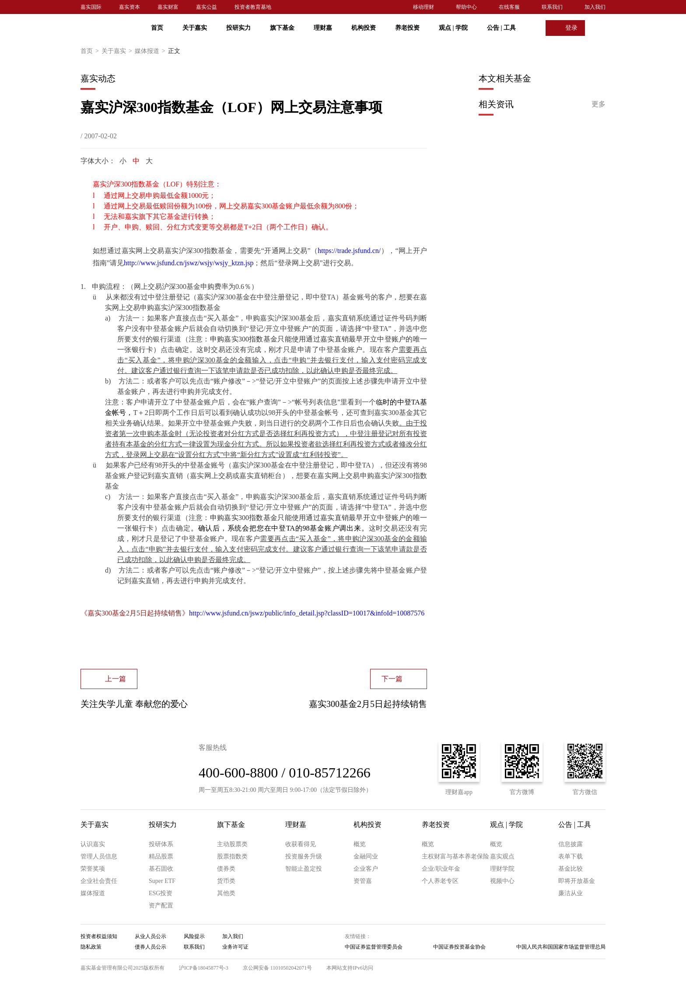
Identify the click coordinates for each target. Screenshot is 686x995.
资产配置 (161, 905)
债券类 (226, 868)
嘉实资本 (129, 7)
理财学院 (502, 868)
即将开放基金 (576, 881)
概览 (360, 844)
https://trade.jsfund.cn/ (349, 250)
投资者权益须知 (98, 936)
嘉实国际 (91, 7)
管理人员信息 (98, 856)
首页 (157, 28)
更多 (599, 104)
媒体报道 (151, 51)
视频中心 (502, 881)
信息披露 (570, 844)
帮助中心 (466, 7)
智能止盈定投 (303, 868)
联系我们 (552, 7)
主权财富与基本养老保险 (455, 856)
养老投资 (407, 28)
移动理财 (423, 7)
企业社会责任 (98, 881)
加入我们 (595, 7)
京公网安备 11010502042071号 (277, 968)
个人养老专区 (440, 881)
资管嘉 (363, 881)
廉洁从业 (570, 893)
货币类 (226, 881)
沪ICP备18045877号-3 (203, 968)
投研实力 (238, 28)
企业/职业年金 (441, 868)
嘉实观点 (502, 856)
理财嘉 (323, 28)
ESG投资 (160, 893)
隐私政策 (91, 947)
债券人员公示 (150, 947)
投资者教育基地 (252, 7)
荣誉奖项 (92, 868)
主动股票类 (232, 844)
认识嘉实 (92, 844)
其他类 (226, 893)
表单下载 (570, 856)
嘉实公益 (206, 7)
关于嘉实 (194, 28)
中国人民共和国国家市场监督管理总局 (561, 947)
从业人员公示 (150, 936)
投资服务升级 (303, 856)
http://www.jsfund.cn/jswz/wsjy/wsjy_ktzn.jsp (188, 263)
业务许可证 (235, 947)
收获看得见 (300, 844)
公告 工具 (501, 28)
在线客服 (509, 7)
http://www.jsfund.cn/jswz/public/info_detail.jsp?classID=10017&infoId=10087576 (306, 613)
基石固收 (161, 868)
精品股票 (161, 856)
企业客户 (366, 868)
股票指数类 (232, 856)
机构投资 (363, 28)
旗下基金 (282, 28)
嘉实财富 (168, 7)
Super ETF (162, 881)
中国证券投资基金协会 (459, 947)
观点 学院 (453, 28)
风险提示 (194, 936)
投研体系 (161, 844)
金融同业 (366, 856)
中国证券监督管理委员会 (373, 947)
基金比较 (570, 868)
